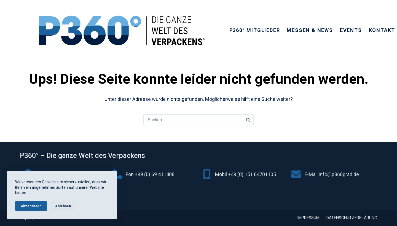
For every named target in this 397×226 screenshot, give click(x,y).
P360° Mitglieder (254, 30)
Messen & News (310, 30)
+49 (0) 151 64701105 (252, 174)
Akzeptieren (31, 206)
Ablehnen (63, 206)
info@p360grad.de (339, 174)
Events (351, 30)
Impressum (308, 217)
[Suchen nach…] (193, 119)
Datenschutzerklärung (351, 217)
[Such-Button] (248, 119)
